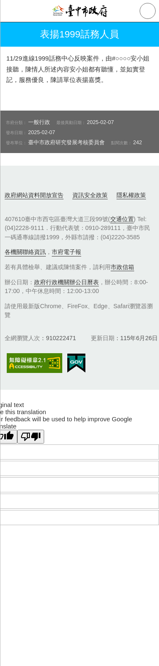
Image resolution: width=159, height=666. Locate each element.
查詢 (148, 11)
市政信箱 (122, 267)
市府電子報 (66, 251)
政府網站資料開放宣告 (34, 195)
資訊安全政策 (90, 195)
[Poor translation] (30, 437)
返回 (13, 34)
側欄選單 (11, 10)
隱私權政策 (131, 195)
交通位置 (122, 219)
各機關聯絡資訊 (25, 251)
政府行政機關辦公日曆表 (66, 282)
